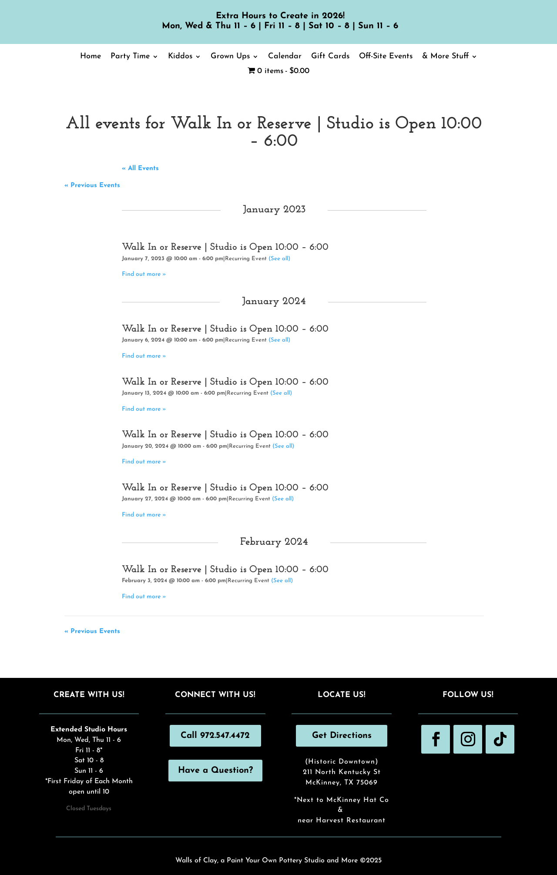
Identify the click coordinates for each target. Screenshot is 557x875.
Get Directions (342, 735)
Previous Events (92, 185)
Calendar (285, 57)
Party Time (130, 57)
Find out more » (144, 274)
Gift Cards (330, 57)
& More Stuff (445, 57)
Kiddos (180, 57)
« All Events (140, 168)
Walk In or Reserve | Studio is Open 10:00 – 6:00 (225, 247)
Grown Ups (230, 57)
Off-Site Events (386, 57)
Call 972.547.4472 (215, 735)
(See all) (279, 258)
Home (90, 57)
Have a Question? (215, 770)
